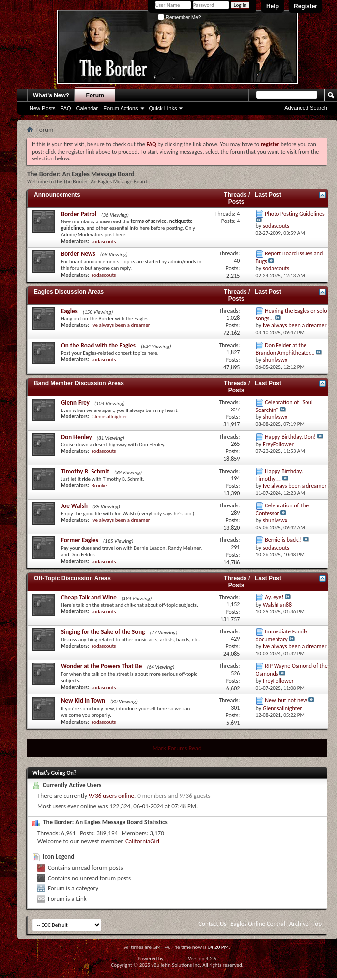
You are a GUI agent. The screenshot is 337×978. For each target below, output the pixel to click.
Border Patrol (78, 214)
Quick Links (163, 108)
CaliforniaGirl (142, 841)
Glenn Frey (75, 402)
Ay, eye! (274, 597)
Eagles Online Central (257, 923)
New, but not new (286, 700)
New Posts (43, 108)
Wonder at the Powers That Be (101, 666)
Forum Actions (120, 108)
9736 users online (111, 795)
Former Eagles (79, 540)
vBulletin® (176, 958)
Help (272, 6)
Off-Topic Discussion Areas (72, 578)
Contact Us (212, 923)
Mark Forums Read (177, 748)
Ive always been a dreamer (121, 325)
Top (317, 923)
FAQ (66, 108)
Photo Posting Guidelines (294, 213)
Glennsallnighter (109, 416)
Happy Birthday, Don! (290, 436)
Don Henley (76, 437)
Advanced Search (305, 108)
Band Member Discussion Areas (79, 383)
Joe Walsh (74, 505)
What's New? (51, 95)
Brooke (99, 485)
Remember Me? (179, 17)
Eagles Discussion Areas (69, 291)
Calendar (87, 108)
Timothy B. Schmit (85, 471)
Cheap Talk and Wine (89, 597)
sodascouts (104, 241)
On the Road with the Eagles (98, 345)
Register (305, 6)
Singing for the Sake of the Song (103, 631)
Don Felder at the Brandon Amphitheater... (285, 349)
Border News (78, 253)
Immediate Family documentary (282, 635)
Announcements (57, 194)
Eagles (69, 311)
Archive (298, 923)
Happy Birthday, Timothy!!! (279, 475)
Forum (95, 95)
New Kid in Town (83, 700)
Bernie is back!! (283, 539)
